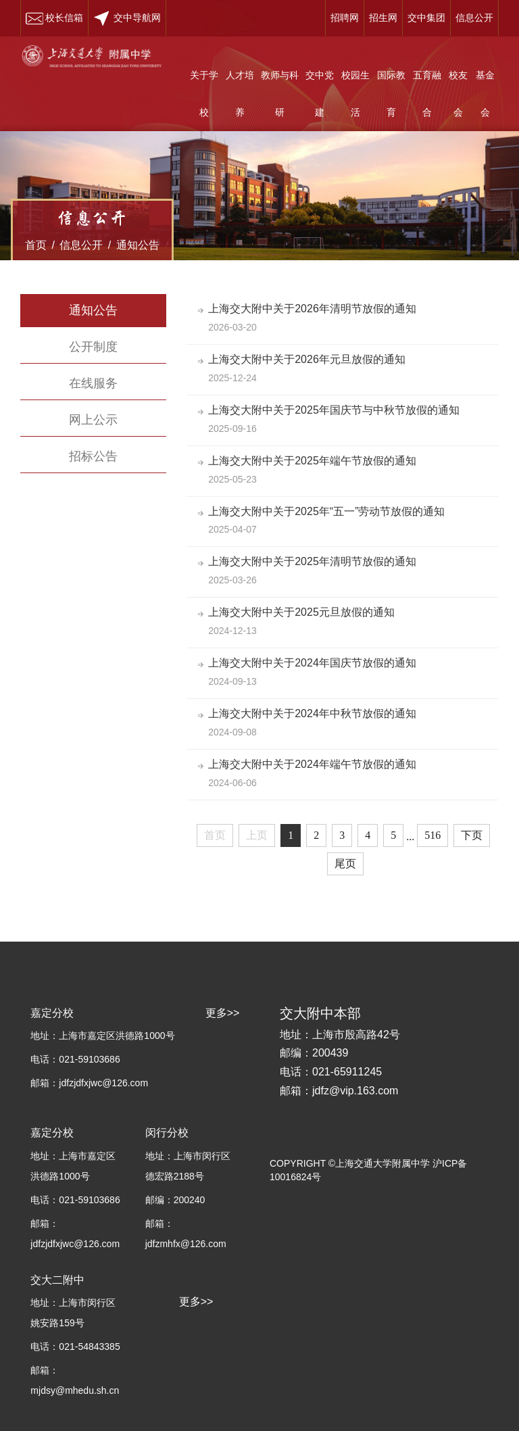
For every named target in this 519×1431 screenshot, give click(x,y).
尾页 (345, 863)
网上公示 (93, 420)
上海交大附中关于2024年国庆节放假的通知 (315, 663)
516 (432, 835)
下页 (472, 835)
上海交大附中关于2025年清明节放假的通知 (315, 561)
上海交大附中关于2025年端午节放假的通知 (315, 460)
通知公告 (137, 245)
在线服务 (93, 383)
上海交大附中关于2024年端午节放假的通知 (315, 764)
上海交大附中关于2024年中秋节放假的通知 (315, 713)
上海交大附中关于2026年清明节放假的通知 (315, 308)
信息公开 (81, 245)
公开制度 (93, 347)
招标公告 (93, 456)
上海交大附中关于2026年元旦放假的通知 (309, 359)
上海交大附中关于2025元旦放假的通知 (304, 612)
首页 (36, 245)
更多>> (196, 1301)
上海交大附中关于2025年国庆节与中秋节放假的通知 (336, 410)
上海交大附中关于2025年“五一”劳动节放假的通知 (329, 511)
